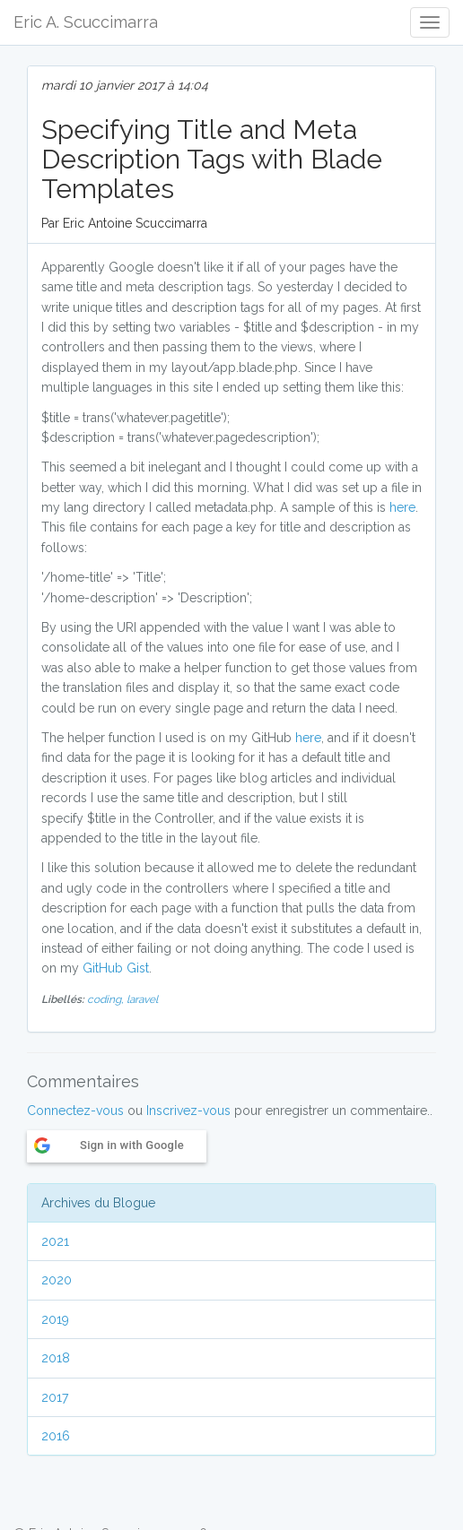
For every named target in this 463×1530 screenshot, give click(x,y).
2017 (54, 1397)
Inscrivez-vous (188, 1110)
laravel (142, 999)
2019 (55, 1319)
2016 (55, 1436)
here (402, 507)
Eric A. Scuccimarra (85, 22)
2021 (55, 1241)
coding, (107, 999)
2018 (55, 1358)
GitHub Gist (116, 968)
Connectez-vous (75, 1110)
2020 (56, 1280)
